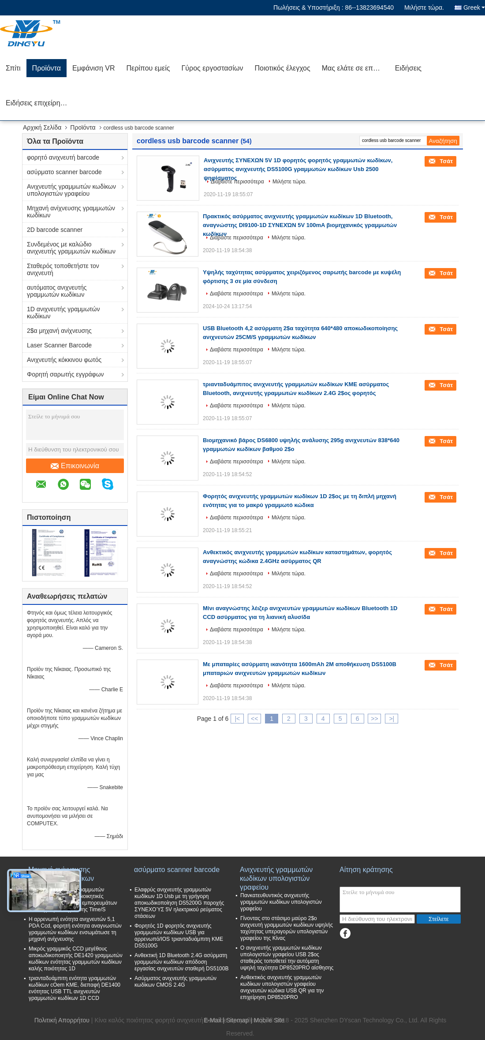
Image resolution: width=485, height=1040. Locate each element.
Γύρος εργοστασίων (212, 68)
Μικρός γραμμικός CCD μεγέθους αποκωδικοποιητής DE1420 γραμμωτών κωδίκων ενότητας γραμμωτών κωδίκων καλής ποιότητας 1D (76, 959)
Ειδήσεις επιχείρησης (39, 103)
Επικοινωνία (75, 466)
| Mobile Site (267, 1020)
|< (237, 718)
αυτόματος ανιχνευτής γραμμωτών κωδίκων (57, 291)
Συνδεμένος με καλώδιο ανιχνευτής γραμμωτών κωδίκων (71, 248)
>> (374, 718)
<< (254, 718)
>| (391, 718)
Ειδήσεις (408, 68)
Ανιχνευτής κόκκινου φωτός (64, 359)
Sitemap (237, 1020)
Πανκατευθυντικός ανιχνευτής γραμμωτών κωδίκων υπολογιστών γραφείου (281, 902)
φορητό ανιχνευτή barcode (63, 157)
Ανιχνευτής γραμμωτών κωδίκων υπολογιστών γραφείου (71, 190)
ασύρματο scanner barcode (64, 171)
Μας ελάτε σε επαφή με (355, 68)
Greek (474, 7)
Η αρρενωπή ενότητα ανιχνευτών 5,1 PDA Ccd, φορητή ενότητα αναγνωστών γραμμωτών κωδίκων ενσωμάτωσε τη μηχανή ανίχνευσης (75, 929)
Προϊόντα (46, 68)
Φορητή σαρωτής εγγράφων (65, 374)
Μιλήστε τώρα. (424, 7)
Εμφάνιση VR (93, 68)
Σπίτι (13, 68)
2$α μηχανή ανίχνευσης (59, 330)
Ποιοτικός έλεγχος (282, 68)
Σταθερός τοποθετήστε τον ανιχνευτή (63, 269)
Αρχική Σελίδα (42, 127)
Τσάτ (445, 161)
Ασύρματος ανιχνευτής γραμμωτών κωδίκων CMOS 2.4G (175, 981)
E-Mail (212, 1020)
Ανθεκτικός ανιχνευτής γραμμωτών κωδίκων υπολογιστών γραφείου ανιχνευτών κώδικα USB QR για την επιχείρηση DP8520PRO (282, 987)
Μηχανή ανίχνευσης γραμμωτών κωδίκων (71, 212)
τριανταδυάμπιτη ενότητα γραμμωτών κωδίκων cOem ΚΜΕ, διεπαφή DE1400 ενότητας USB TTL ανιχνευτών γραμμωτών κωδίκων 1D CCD (74, 988)
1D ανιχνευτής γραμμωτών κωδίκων (63, 313)
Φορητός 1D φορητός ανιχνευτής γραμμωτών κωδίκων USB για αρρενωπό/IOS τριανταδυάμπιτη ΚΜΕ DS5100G (178, 936)
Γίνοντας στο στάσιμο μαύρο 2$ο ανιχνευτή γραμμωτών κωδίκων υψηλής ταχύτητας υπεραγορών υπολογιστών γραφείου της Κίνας (286, 928)
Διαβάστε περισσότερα (237, 182)
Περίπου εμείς (148, 68)
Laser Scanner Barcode (59, 345)
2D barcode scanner (54, 229)
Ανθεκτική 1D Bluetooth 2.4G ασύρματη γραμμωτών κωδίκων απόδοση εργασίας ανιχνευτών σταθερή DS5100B (181, 962)
